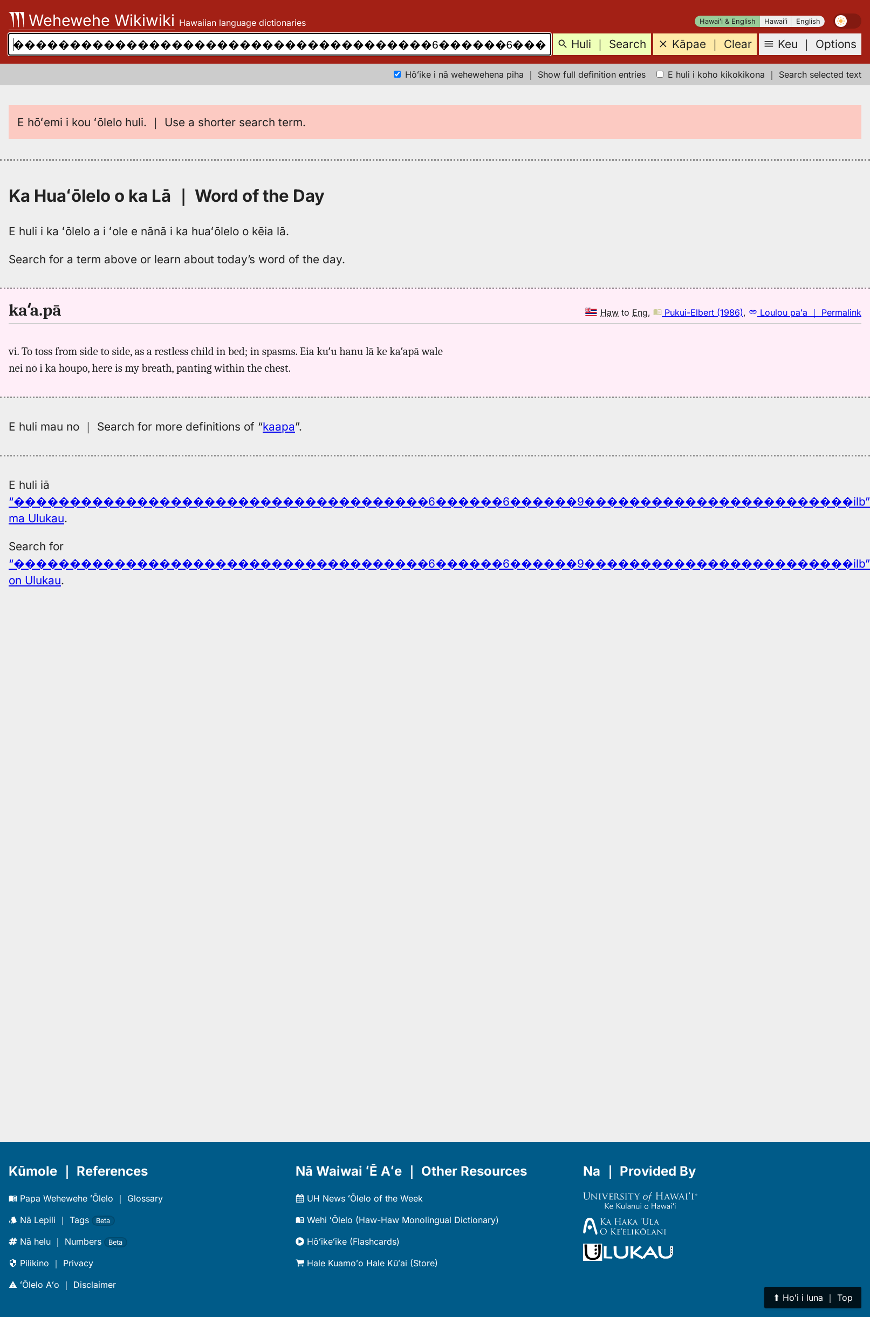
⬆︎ (813, 1297)
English (808, 21)
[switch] (847, 21)
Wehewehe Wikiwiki (92, 20)
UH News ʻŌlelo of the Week (359, 1198)
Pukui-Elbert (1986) (698, 312)
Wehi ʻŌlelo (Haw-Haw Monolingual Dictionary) (397, 1219)
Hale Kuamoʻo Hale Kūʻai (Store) (367, 1263)
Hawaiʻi (775, 21)
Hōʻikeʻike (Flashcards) (348, 1241)
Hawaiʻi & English (728, 21)
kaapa (279, 426)
